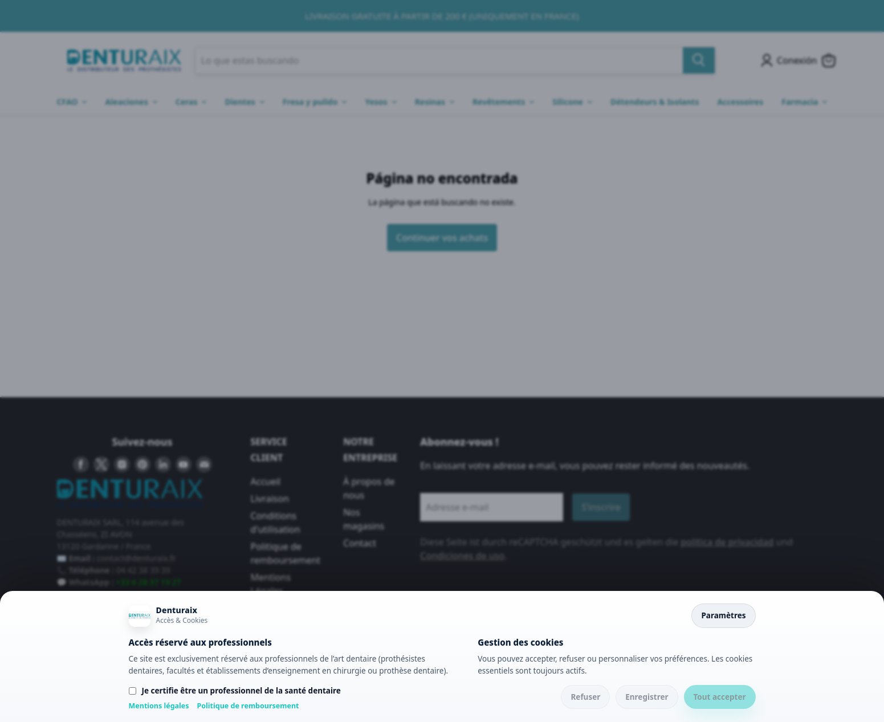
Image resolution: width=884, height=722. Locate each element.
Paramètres (723, 615)
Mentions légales (159, 706)
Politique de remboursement (248, 706)
